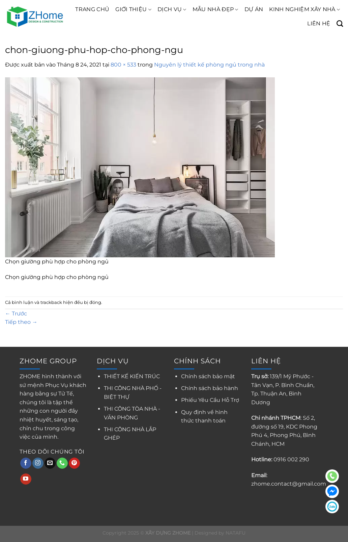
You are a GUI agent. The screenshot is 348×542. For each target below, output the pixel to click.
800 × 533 (123, 64)
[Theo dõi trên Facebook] (25, 463)
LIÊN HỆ (318, 23)
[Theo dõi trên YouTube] (25, 479)
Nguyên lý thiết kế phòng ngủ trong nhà (209, 64)
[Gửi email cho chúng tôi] (50, 463)
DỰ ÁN (253, 9)
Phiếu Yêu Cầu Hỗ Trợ (210, 400)
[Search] (340, 23)
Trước (16, 313)
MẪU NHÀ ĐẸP (215, 9)
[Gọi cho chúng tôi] (62, 463)
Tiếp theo (21, 322)
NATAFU (235, 533)
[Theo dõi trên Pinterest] (74, 463)
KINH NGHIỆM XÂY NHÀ (304, 9)
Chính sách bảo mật (208, 376)
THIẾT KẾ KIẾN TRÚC (132, 376)
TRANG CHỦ (92, 9)
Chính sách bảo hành (209, 388)
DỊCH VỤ (171, 9)
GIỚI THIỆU (133, 9)
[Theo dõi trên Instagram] (38, 463)
